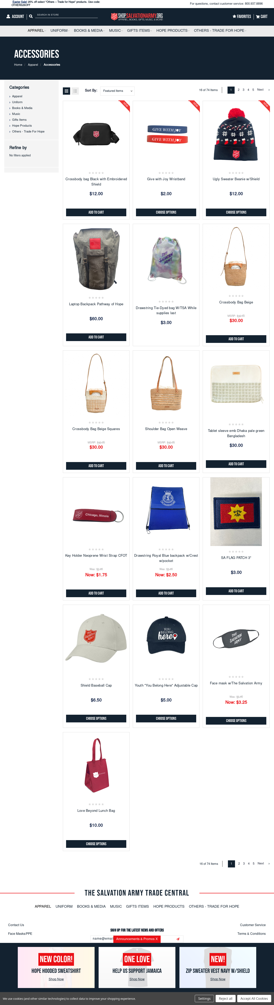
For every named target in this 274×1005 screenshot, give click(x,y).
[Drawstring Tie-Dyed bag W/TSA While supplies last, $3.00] (166, 257)
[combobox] (117, 91)
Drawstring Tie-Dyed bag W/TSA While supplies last (166, 311)
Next (263, 89)
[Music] (116, 31)
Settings (204, 998)
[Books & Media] (89, 31)
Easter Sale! (20, 2)
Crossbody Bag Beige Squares (96, 429)
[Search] (31, 17)
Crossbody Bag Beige (236, 302)
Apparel (17, 96)
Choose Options (166, 212)
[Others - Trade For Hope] (220, 31)
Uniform (17, 102)
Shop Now (56, 979)
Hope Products (22, 125)
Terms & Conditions (251, 934)
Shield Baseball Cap (96, 686)
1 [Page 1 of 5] (231, 90)
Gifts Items (19, 120)
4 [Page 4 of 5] (248, 90)
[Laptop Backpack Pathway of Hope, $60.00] (96, 257)
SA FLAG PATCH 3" (236, 558)
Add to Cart (96, 212)
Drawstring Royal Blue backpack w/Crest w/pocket (166, 558)
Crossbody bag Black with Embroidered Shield (96, 182)
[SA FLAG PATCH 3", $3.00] (236, 510)
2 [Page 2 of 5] (238, 90)
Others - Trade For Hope (28, 131)
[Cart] (262, 17)
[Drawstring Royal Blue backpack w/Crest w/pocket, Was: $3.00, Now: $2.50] (166, 510)
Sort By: (91, 91)
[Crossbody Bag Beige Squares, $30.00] (96, 384)
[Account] (15, 17)
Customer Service (253, 925)
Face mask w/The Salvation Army (236, 683)
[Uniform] (60, 31)
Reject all (225, 998)
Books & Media (22, 108)
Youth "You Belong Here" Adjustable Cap (166, 686)
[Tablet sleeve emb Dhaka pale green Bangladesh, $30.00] (236, 384)
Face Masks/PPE (20, 934)
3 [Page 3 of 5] (243, 90)
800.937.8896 (254, 3)
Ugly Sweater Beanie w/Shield (236, 179)
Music (16, 114)
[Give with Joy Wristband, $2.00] (166, 134)
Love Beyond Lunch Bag (96, 811)
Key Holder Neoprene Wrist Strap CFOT (96, 556)
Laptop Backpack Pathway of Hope (96, 304)
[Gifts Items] (139, 31)
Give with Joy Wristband (166, 179)
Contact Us (16, 925)
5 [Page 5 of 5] (253, 90)
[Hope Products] (173, 31)
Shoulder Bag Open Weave (166, 429)
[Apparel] (36, 31)
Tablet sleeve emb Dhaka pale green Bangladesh (236, 433)
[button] (45, 31)
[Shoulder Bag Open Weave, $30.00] (166, 384)
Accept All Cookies (254, 998)
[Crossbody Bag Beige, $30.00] (236, 257)
